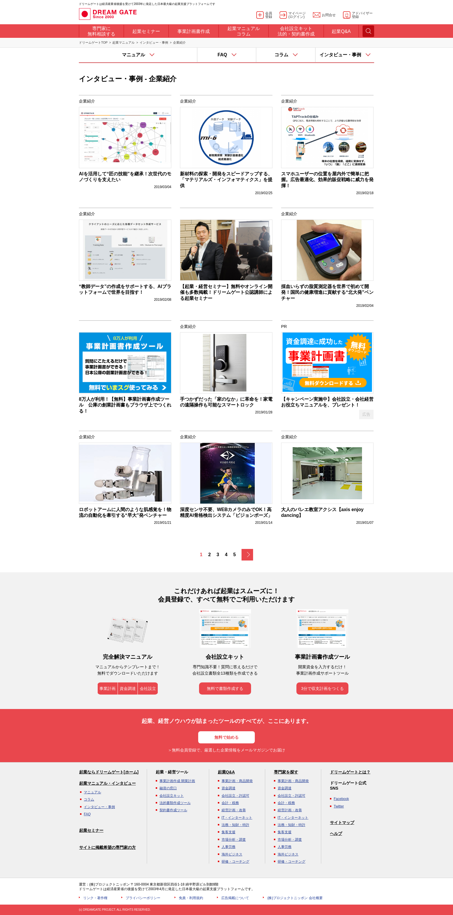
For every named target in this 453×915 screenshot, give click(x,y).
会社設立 (148, 688)
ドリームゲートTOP (93, 42)
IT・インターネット (237, 818)
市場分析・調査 (234, 840)
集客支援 (228, 832)
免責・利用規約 (191, 898)
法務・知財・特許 (235, 825)
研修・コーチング (235, 862)
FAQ (87, 814)
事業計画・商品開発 (237, 781)
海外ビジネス (232, 854)
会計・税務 (230, 803)
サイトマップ (342, 822)
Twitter (339, 806)
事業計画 (107, 688)
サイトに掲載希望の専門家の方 (107, 847)
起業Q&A (226, 772)
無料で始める (226, 737)
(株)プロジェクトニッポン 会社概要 (294, 898)
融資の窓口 (168, 788)
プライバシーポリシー (143, 898)
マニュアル (92, 792)
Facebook (341, 799)
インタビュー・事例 (154, 42)
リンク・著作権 (95, 898)
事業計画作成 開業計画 (177, 781)
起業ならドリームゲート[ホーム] (108, 772)
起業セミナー (91, 830)
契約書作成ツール (173, 810)
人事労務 (228, 847)
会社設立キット (171, 796)
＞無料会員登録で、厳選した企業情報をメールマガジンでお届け (226, 750)
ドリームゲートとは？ (350, 772)
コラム (89, 799)
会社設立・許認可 (235, 796)
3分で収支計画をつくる (322, 688)
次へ (247, 554)
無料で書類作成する (225, 688)
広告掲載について (235, 898)
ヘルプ (336, 833)
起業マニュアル (123, 42)
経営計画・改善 (234, 810)
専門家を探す (286, 772)
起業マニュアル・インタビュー (107, 783)
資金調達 (128, 688)
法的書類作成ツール (175, 803)
